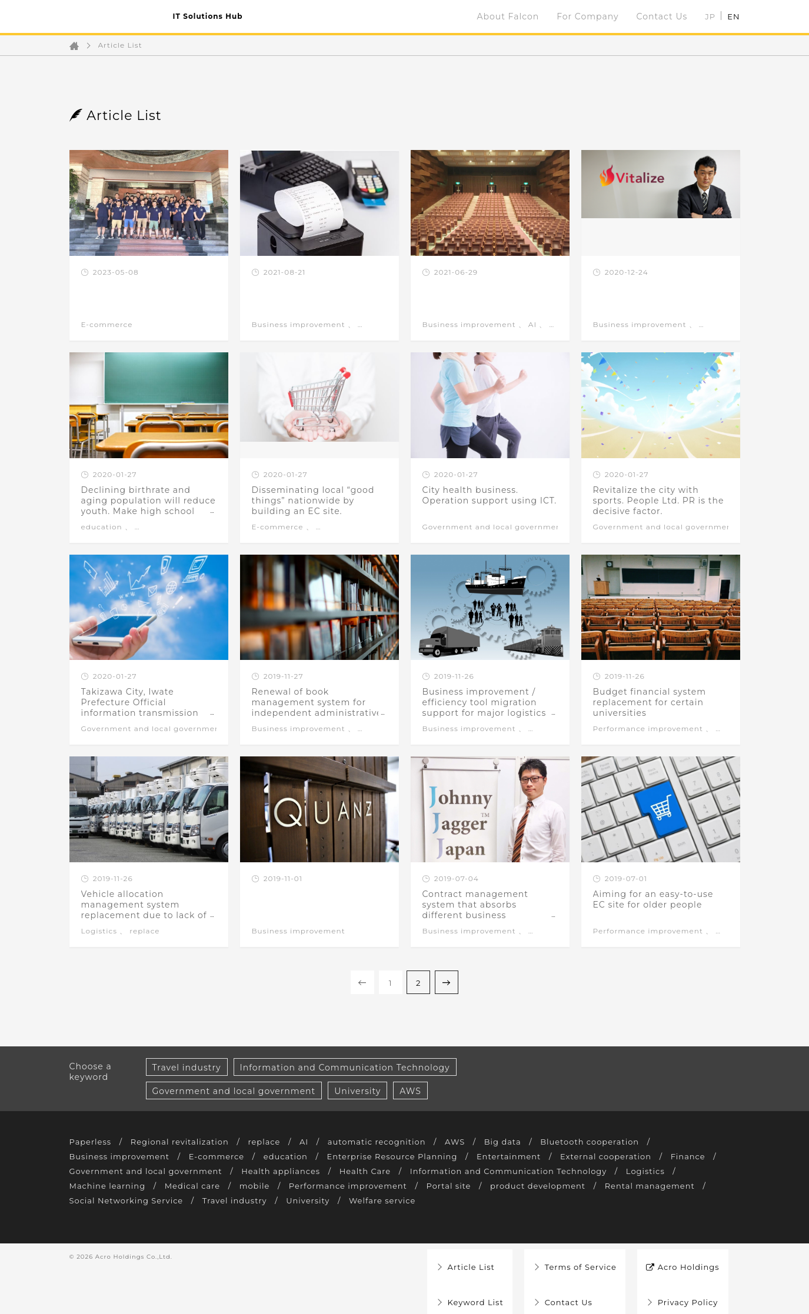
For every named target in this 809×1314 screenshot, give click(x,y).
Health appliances (350, 1171)
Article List (120, 45)
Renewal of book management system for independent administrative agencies (317, 707)
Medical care (259, 1185)
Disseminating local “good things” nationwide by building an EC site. (313, 500)
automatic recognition (391, 1141)
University (357, 1091)
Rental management (117, 1200)
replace (144, 931)
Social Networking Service (246, 1200)
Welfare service (514, 1200)
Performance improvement (648, 728)
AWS (410, 1091)
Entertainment (533, 1156)
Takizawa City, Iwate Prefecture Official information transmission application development (140, 707)
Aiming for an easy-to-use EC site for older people (653, 899)
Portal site (530, 1185)
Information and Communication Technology (345, 1067)
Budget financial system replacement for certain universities (650, 702)
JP (710, 16)
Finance (87, 1171)
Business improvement (298, 324)
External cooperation (635, 1156)
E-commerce (107, 324)
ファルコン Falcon (115, 16)
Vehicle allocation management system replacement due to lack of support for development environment (144, 915)
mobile (325, 1185)
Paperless (91, 1141)
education (101, 527)
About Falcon (508, 16)
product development (623, 1185)
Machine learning (170, 1185)
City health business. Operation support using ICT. (489, 495)
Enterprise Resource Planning (410, 1156)
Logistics (99, 931)
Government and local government (493, 527)
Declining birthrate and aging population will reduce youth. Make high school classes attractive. (148, 506)
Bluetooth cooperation (615, 1141)
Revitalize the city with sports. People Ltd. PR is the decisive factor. (658, 500)
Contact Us (662, 16)
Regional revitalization (186, 1141)
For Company (587, 16)
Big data (524, 1141)
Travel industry (186, 1067)
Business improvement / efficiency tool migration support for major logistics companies (484, 707)
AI (532, 324)
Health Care (438, 1171)
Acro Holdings (685, 1256)
